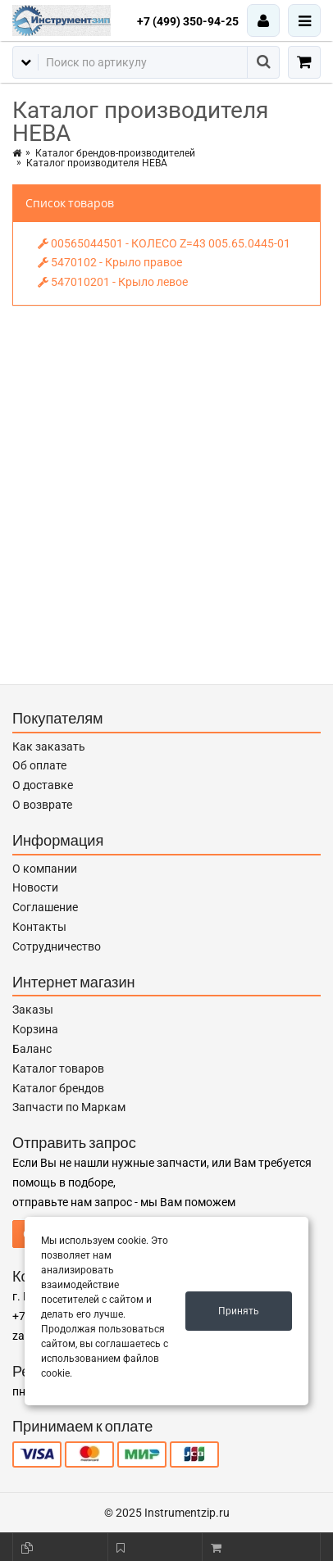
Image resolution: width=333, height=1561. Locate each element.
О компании (44, 868)
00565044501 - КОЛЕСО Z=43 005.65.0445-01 (164, 243)
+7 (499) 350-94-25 (188, 21)
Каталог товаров (58, 1068)
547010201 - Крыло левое (113, 281)
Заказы (32, 1009)
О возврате (42, 804)
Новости (35, 887)
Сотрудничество (56, 946)
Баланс (32, 1048)
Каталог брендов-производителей (115, 153)
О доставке (42, 785)
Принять (238, 1311)
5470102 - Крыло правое (110, 262)
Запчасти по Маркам (68, 1107)
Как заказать (48, 746)
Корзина (35, 1029)
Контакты (39, 926)
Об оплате (39, 765)
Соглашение (45, 907)
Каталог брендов (58, 1088)
